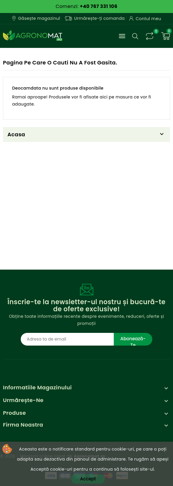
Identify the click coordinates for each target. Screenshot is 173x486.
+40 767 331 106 (98, 6)
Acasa (16, 134)
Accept (88, 479)
